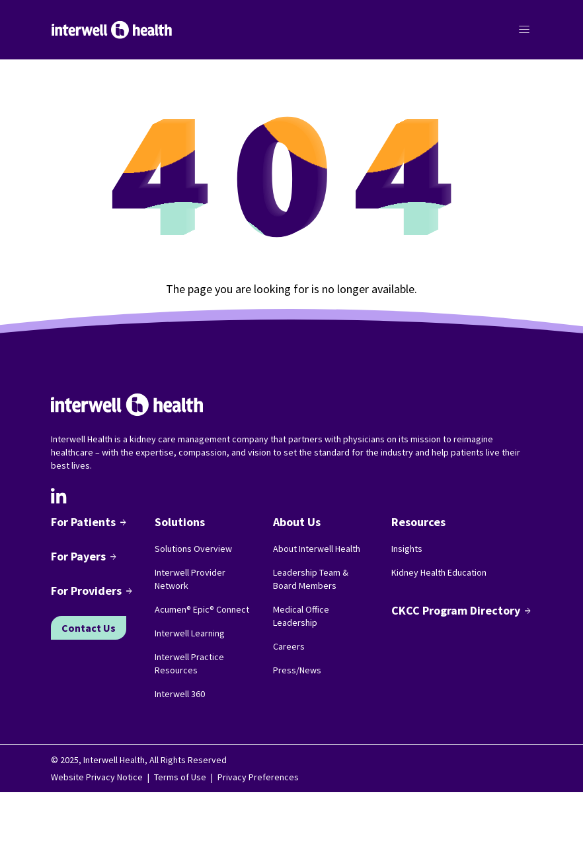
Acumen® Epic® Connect (202, 609)
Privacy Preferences (258, 777)
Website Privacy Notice (97, 777)
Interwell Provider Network (190, 579)
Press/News (297, 670)
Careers (289, 646)
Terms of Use (180, 777)
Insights (406, 549)
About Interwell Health (316, 549)
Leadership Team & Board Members (310, 579)
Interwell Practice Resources (189, 663)
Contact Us (88, 627)
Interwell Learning (190, 633)
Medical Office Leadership (301, 615)
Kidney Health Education (438, 572)
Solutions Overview (193, 549)
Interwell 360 (180, 694)
